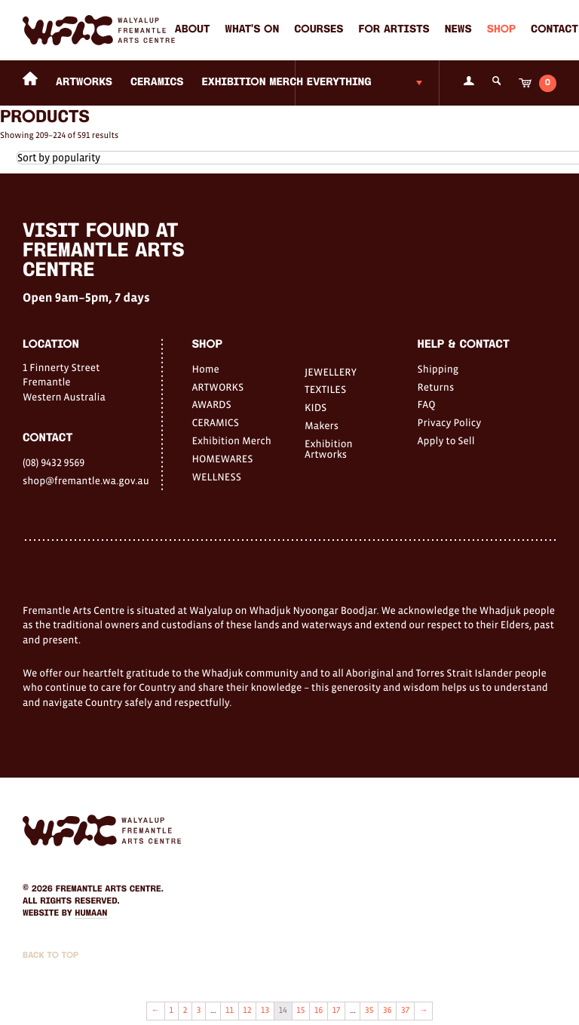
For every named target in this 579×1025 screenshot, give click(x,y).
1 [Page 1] (171, 1010)
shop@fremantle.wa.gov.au (86, 480)
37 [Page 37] (405, 1010)
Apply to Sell (446, 440)
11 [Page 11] (229, 1010)
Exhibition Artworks (329, 448)
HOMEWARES (222, 459)
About (192, 29)
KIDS (315, 407)
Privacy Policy (450, 422)
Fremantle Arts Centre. (110, 889)
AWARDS (211, 404)
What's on (252, 29)
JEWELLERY (331, 372)
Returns (436, 387)
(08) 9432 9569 (53, 462)
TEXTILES (325, 389)
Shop (501, 29)
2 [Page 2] (185, 1010)
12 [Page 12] (247, 1010)
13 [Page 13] (265, 1010)
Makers (322, 425)
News (458, 29)
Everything (339, 82)
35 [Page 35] (369, 1010)
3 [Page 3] (199, 1010)
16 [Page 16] (318, 1010)
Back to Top (50, 955)
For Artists (394, 29)
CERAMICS (157, 82)
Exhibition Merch (253, 82)
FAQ (427, 404)
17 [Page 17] (336, 1010)
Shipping (438, 369)
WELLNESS (215, 477)
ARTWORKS (84, 82)
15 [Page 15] (300, 1010)
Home (205, 369)
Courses (318, 29)
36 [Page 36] (387, 1010)
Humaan (91, 913)
